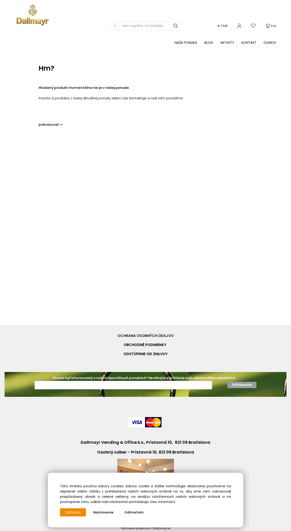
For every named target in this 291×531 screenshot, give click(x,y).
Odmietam (134, 512)
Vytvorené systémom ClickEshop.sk (145, 528)
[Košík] (270, 26)
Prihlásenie (242, 384)
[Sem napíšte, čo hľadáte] (150, 25)
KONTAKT (248, 42)
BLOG (208, 42)
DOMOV (270, 42)
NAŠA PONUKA (186, 42)
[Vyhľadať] (114, 25)
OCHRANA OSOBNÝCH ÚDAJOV (146, 335)
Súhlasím (72, 512)
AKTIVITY (227, 42)
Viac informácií (162, 502)
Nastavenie (103, 512)
